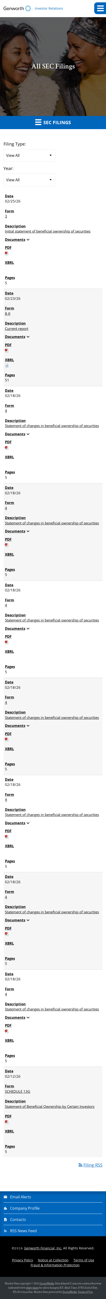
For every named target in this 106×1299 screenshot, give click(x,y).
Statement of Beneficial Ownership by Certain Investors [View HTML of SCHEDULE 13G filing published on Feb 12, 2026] (49, 1106)
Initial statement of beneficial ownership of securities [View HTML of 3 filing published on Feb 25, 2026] (47, 231)
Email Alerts (20, 1197)
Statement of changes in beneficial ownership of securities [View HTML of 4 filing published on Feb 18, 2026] (52, 425)
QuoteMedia (47, 1283)
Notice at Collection (53, 1260)
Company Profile (25, 1208)
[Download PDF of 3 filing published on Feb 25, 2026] (7, 252)
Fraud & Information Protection (55, 1265)
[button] (100, 8)
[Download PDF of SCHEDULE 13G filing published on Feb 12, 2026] (7, 1121)
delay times (32, 1288)
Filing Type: (15, 144)
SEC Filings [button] (53, 122)
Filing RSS (90, 1165)
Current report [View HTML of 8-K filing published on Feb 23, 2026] (16, 328)
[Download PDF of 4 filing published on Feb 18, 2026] (7, 447)
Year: (8, 168)
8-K (7, 313)
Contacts (18, 1219)
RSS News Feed (23, 1230)
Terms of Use (83, 1260)
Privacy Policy (22, 1260)
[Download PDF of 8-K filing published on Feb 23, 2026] (7, 350)
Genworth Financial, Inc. (43, 1248)
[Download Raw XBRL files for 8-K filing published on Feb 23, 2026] (7, 365)
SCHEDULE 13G (17, 1091)
